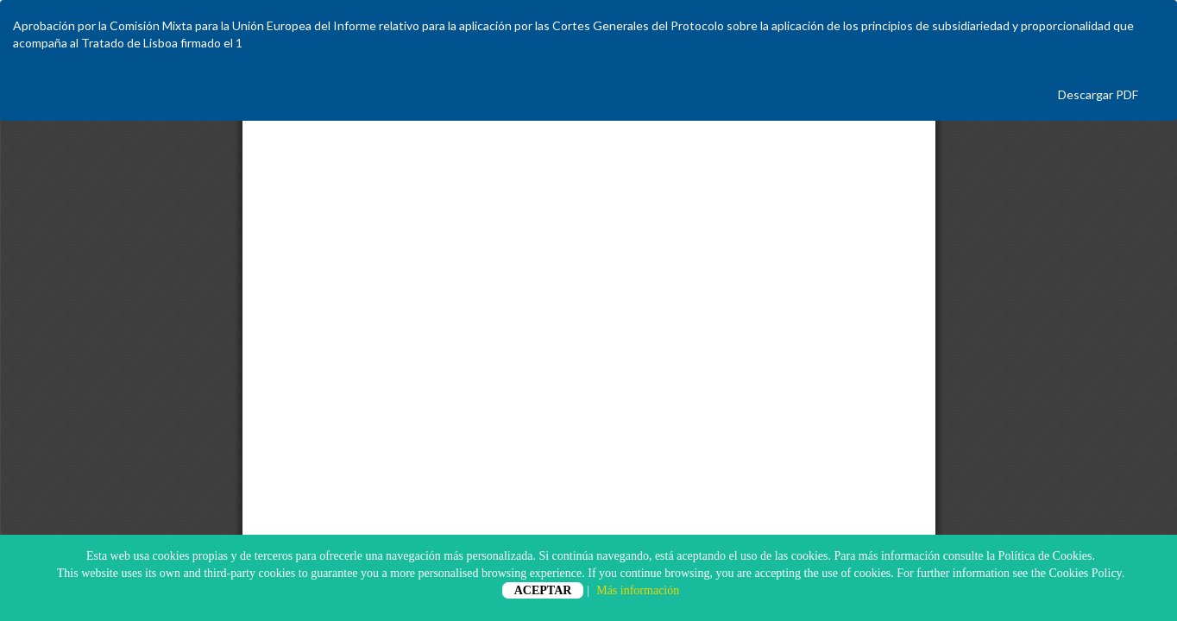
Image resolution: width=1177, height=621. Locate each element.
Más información (637, 590)
